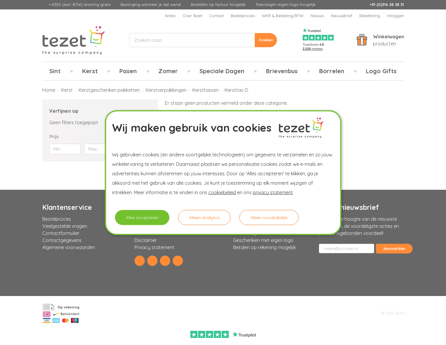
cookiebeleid (222, 192)
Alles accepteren (142, 217)
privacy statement (273, 192)
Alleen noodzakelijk (269, 217)
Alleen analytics (204, 217)
